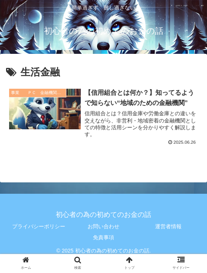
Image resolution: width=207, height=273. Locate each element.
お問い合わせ (103, 227)
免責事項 (103, 238)
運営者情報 (168, 227)
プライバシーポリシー (38, 227)
